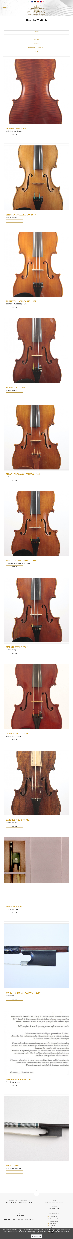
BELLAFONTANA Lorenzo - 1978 (21, 215)
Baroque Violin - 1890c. (17, 820)
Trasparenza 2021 (54, 1221)
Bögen (36, 43)
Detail (14, 134)
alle (36, 51)
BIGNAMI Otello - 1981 (16, 128)
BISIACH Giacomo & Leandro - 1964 (23, 474)
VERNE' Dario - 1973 (15, 388)
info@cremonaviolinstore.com (54, 1202)
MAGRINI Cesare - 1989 (17, 647)
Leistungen (53, 1228)
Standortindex (53, 1230)
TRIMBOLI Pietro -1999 (17, 733)
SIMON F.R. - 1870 (13, 906)
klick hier (36, 1235)
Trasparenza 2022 (54, 1223)
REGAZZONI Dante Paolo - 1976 (21, 560)
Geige (36, 32)
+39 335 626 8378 (54, 1208)
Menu (4, 7)
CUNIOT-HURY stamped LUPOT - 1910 (23, 993)
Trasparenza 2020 (54, 1219)
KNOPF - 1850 (12, 1166)
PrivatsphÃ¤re (53, 1216)
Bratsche (36, 35)
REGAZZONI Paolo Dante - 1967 (21, 301)
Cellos (36, 39)
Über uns (52, 1225)
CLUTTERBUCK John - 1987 (18, 1079)
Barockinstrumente (36, 47)
